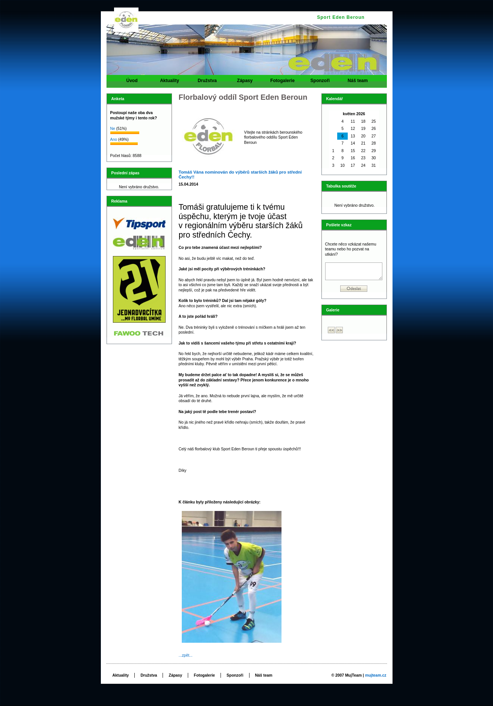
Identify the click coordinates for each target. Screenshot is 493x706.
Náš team (358, 83)
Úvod (132, 83)
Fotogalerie (282, 83)
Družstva (207, 83)
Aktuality (170, 83)
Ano (113, 139)
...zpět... (186, 655)
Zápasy (245, 83)
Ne (112, 129)
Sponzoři (320, 83)
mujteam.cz (375, 675)
